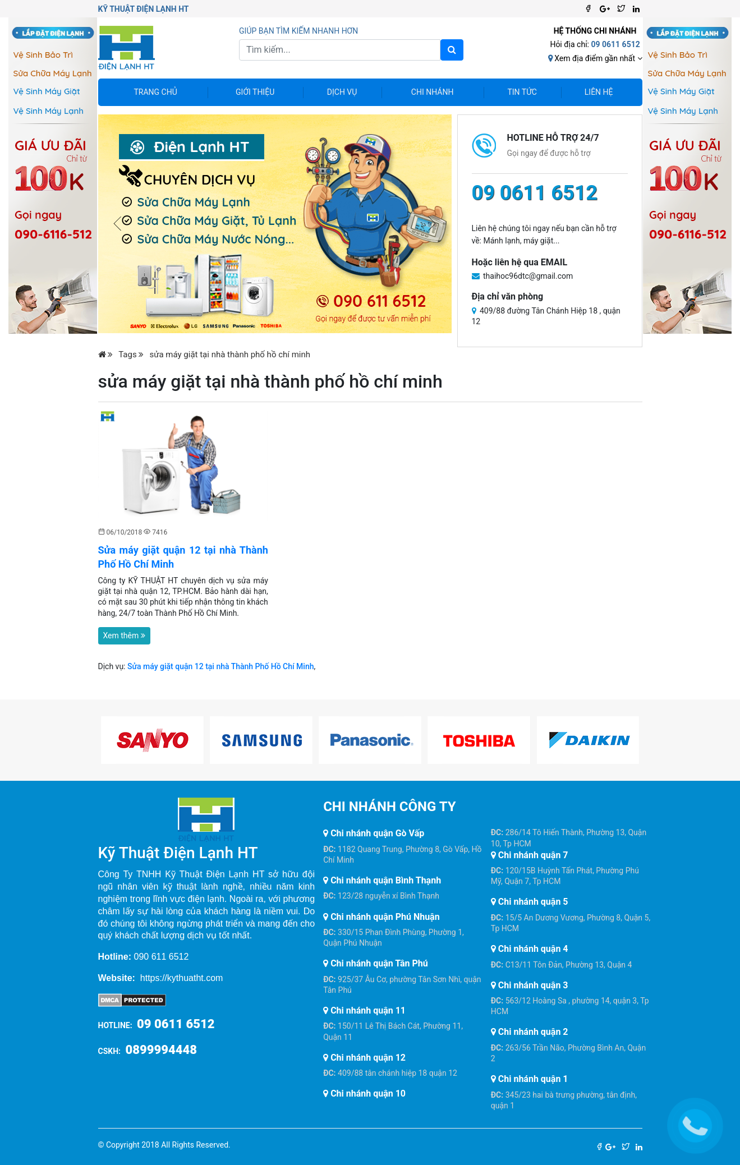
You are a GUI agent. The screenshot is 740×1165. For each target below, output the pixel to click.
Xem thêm (124, 635)
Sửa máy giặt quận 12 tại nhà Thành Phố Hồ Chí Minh (220, 666)
